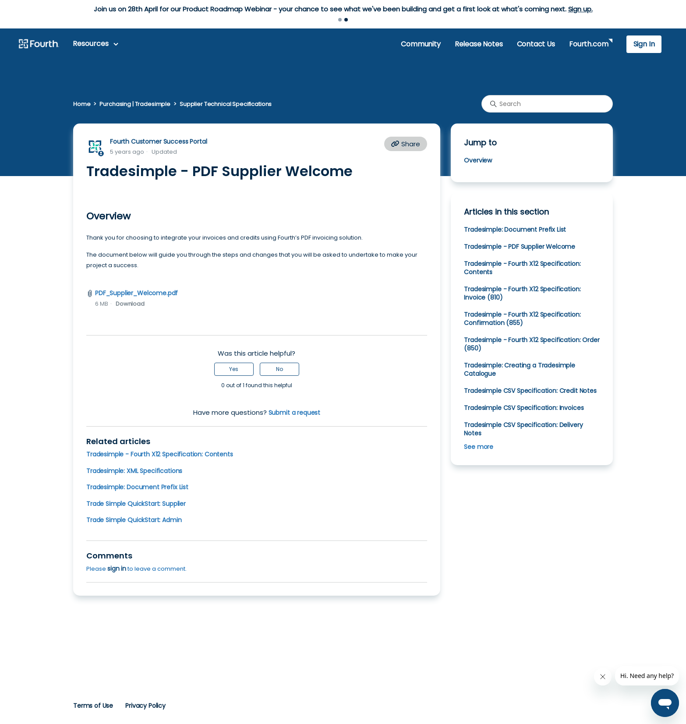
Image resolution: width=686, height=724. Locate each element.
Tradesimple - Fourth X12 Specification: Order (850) (531, 344)
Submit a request (295, 412)
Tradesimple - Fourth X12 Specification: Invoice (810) (522, 293)
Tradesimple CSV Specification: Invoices (523, 407)
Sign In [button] (644, 44)
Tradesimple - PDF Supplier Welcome (519, 246)
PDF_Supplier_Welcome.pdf (136, 293)
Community (420, 44)
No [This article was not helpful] (279, 369)
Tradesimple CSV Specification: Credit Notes (530, 390)
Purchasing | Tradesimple (134, 104)
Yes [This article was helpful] (233, 369)
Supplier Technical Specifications (226, 104)
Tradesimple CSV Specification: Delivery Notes (523, 429)
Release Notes (479, 44)
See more (478, 446)
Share (405, 143)
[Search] (547, 104)
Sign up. (580, 9)
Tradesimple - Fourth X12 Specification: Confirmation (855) (522, 318)
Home (81, 104)
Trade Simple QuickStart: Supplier (136, 503)
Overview (478, 160)
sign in (116, 568)
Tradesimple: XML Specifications (134, 470)
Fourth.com (588, 44)
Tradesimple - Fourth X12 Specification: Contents (159, 454)
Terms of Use (93, 705)
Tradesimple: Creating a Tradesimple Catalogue (519, 369)
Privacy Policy (145, 705)
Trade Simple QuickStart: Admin (133, 520)
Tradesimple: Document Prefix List (137, 487)
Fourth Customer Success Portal (158, 141)
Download (130, 304)
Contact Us (536, 44)
